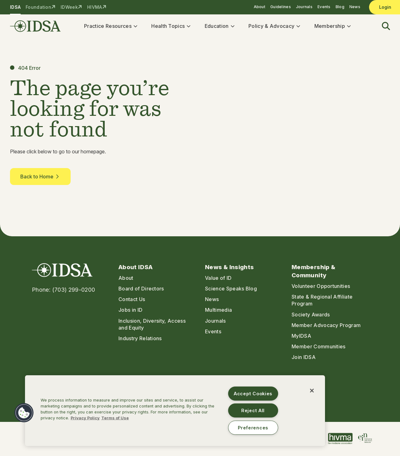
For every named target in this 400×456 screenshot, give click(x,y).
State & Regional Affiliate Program (322, 301)
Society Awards (311, 315)
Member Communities (319, 347)
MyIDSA (301, 337)
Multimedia (218, 311)
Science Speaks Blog (231, 289)
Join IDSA (304, 358)
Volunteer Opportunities (321, 287)
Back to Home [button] (40, 177)
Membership (330, 26)
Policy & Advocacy (272, 26)
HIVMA (94, 7)
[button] (382, 26)
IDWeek (69, 7)
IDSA (15, 7)
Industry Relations (140, 339)
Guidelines (280, 6)
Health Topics (169, 26)
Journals (304, 6)
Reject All (253, 410)
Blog (340, 6)
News (354, 6)
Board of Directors (141, 289)
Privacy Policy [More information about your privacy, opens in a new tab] (85, 418)
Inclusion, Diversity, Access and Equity (152, 325)
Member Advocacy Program (326, 326)
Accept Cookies (253, 393)
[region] (175, 410)
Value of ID (218, 279)
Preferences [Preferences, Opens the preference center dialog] (253, 427)
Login (385, 7)
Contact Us (131, 300)
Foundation (38, 7)
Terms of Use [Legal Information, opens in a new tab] (115, 418)
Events (324, 6)
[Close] (312, 390)
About (259, 6)
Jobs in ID (130, 311)
